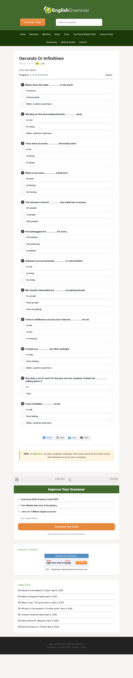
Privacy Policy (64, 671)
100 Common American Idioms (31, 638)
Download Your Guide (66, 550)
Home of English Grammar (66, 10)
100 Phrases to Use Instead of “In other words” (39, 632)
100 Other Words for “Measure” (32, 644)
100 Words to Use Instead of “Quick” (34, 614)
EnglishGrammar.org (75, 667)
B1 (37, 63)
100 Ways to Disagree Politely (31, 620)
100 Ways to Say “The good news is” (35, 626)
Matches (37, 477)
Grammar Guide (32, 22)
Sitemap (75, 671)
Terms (83, 671)
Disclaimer (51, 671)
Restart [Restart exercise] (109, 75)
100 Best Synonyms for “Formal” (32, 650)
